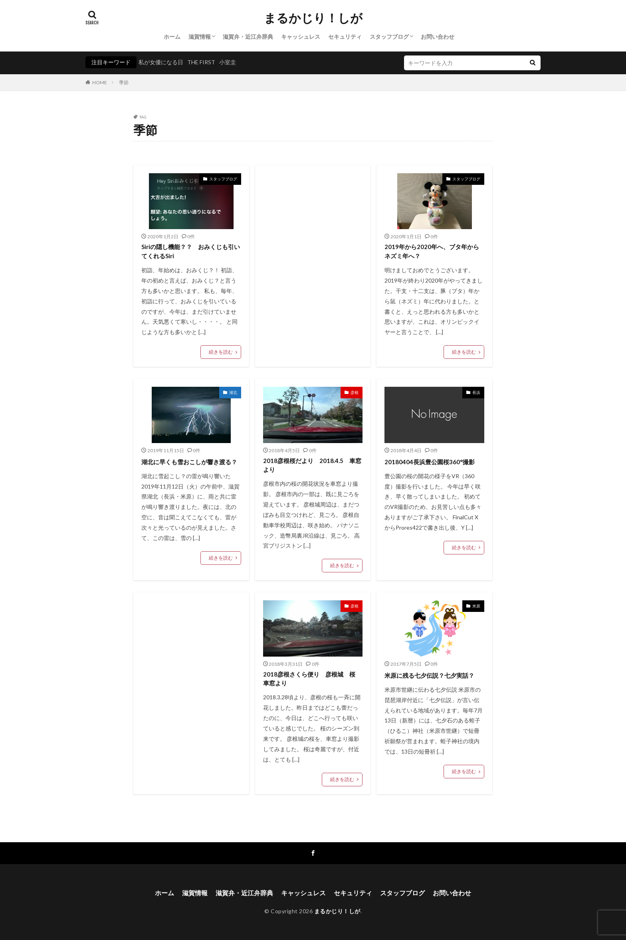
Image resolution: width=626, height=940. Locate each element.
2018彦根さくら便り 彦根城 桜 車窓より (312, 679)
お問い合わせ (437, 36)
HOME (99, 82)
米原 (476, 606)
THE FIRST (201, 62)
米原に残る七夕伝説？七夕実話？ (429, 675)
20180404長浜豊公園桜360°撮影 (429, 461)
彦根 (355, 392)
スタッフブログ (389, 36)
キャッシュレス (300, 36)
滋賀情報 (199, 36)
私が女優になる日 (161, 62)
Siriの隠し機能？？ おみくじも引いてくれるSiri (190, 251)
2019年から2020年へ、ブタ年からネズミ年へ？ (431, 251)
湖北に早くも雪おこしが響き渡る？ (189, 461)
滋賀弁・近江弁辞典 (248, 36)
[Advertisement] (313, 239)
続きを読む (221, 352)
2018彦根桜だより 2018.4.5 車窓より (312, 465)
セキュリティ (345, 36)
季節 (124, 82)
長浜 (476, 392)
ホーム (172, 36)
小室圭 (227, 62)
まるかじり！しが (313, 18)
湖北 (233, 392)
